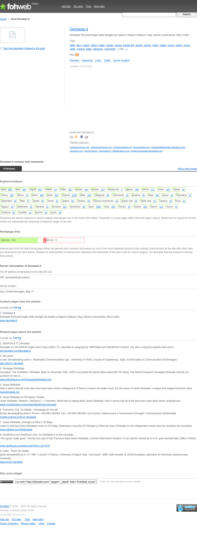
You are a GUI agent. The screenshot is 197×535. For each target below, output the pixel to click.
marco (171, 45)
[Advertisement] (31, 80)
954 (157, 195)
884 (10, 189)
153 (64, 207)
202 (113, 207)
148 (89, 195)
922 (70, 189)
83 (13, 212)
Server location (121, 60)
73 (27, 195)
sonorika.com (76, 151)
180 (24, 189)
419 (56, 195)
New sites (99, 6)
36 (46, 212)
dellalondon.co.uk (121, 151)
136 (41, 195)
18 (117, 201)
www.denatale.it (8, 320)
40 (12, 207)
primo (187, 45)
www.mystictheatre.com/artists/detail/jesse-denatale (28, 404)
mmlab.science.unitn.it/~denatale (18, 417)
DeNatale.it (79, 29)
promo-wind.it (90, 151)
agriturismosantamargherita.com (147, 151)
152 (39, 189)
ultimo (179, 45)
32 (127, 195)
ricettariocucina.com (79, 147)
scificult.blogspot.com (101, 147)
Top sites (78, 6)
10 (190, 195)
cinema (81, 49)
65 (143, 195)
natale (163, 45)
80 (108, 195)
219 (168, 189)
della (72, 45)
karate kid (128, 45)
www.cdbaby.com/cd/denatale (16, 429)
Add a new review (187, 168)
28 (83, 207)
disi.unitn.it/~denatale (11, 363)
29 (136, 201)
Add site (66, 6)
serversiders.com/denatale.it (15, 350)
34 (183, 189)
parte (72, 49)
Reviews (74, 60)
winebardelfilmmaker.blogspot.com (168, 147)
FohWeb (4, 506)
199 (11, 195)
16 (154, 201)
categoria (98, 49)
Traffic (107, 60)
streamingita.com (141, 147)
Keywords (87, 60)
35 (15, 201)
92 (42, 201)
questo (118, 45)
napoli (85, 45)
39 (88, 201)
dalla (88, 49)
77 (28, 201)
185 (137, 189)
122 (161, 207)
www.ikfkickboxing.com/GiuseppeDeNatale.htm (26, 379)
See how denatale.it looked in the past (24, 48)
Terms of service (9, 523)
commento (110, 49)
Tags (88, 6)
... (125, 49)
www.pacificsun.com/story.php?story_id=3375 (25, 445)
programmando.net (122, 147)
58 (72, 201)
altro (78, 45)
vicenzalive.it (105, 151)
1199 (74, 195)
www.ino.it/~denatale (11, 462)
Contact (51, 523)
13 (55, 189)
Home (3, 19)
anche (147, 45)
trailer (102, 45)
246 (86, 189)
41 (176, 207)
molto (155, 45)
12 (30, 212)
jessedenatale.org (9, 392)
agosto (139, 45)
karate (109, 45)
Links (98, 60)
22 (57, 201)
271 (152, 189)
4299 (98, 207)
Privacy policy (28, 523)
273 (102, 189)
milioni (93, 45)
